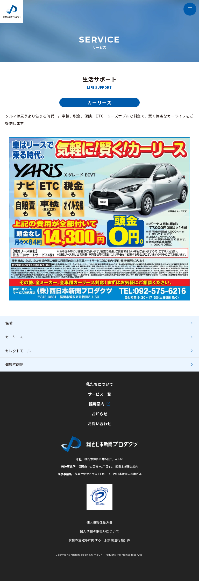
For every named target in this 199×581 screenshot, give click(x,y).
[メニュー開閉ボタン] (189, 9)
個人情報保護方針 (100, 522)
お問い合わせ (99, 423)
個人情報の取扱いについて (99, 531)
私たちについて (99, 384)
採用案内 (99, 404)
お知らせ (99, 413)
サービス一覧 (99, 394)
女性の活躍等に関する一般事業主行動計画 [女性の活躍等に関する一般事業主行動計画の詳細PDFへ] (99, 540)
